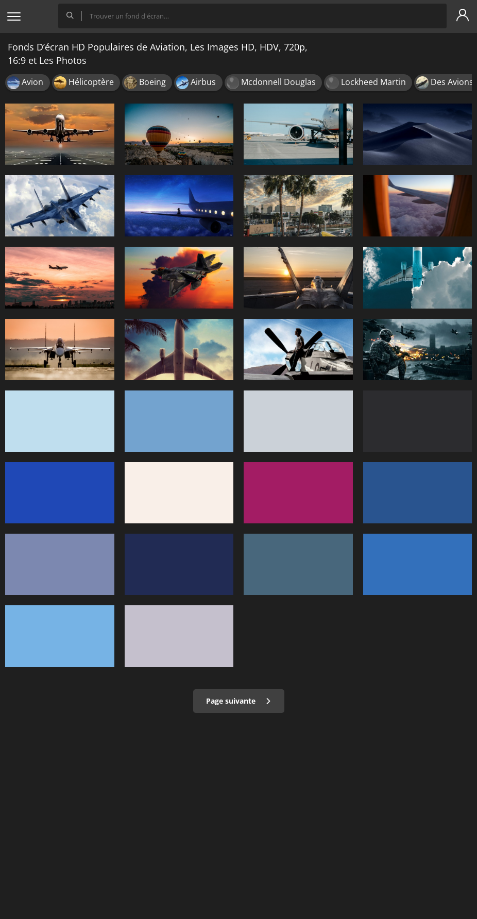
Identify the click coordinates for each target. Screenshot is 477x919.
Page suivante (238, 701)
